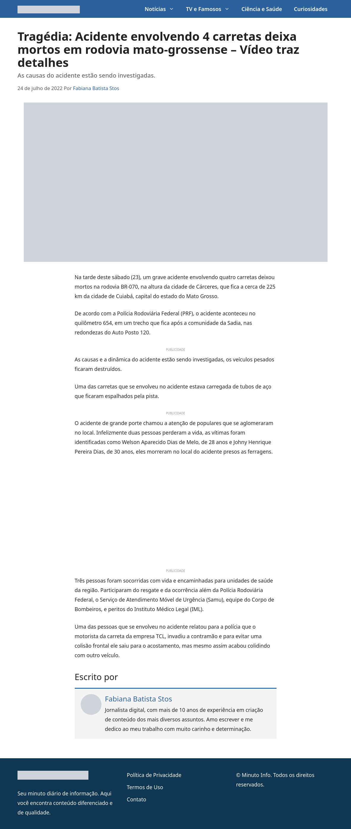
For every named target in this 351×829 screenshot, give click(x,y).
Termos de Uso (145, 787)
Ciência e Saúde (262, 8)
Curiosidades (311, 8)
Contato (136, 799)
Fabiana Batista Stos (138, 699)
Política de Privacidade (154, 774)
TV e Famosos (211, 9)
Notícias (162, 9)
